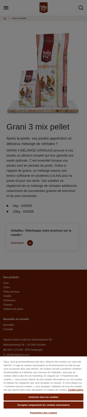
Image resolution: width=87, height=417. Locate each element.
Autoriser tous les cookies (43, 397)
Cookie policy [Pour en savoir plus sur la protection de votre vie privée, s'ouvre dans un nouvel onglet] (75, 390)
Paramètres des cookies (43, 412)
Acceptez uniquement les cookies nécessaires (43, 405)
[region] (43, 386)
